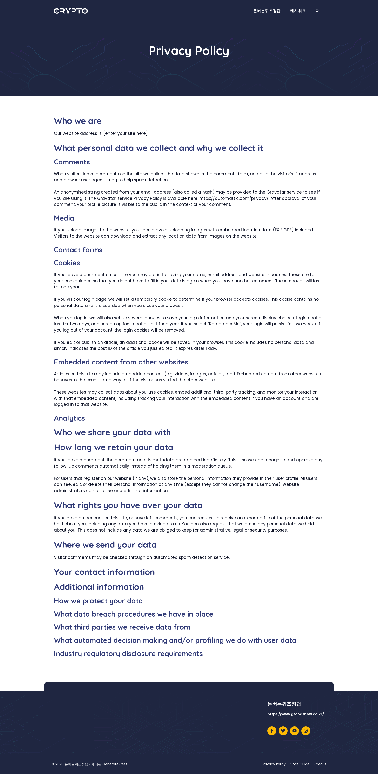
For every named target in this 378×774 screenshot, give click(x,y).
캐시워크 (298, 10)
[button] (317, 11)
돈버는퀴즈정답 (267, 10)
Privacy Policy (274, 764)
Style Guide (300, 764)
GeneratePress (114, 764)
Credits (320, 764)
